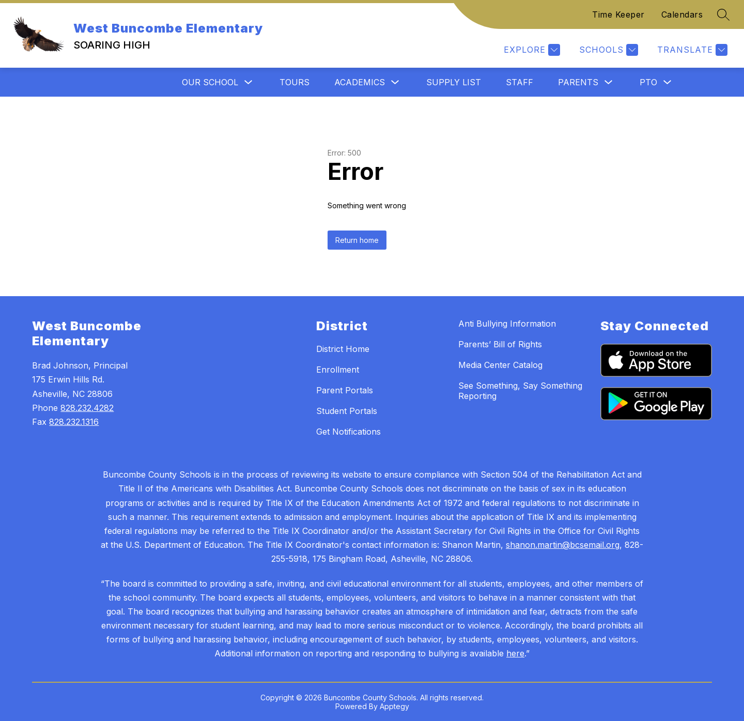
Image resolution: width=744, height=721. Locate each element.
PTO (648, 82)
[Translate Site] (691, 49)
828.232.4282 (87, 408)
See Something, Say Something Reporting (520, 390)
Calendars (682, 14)
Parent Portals (344, 390)
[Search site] (723, 14)
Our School (210, 82)
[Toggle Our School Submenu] (248, 82)
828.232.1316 (74, 422)
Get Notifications (348, 431)
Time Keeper (618, 14)
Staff (519, 82)
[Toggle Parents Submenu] (608, 82)
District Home (342, 349)
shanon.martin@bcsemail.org (562, 545)
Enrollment (337, 369)
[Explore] (530, 49)
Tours (294, 82)
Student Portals (346, 411)
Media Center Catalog (500, 365)
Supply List (453, 82)
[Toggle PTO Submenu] (667, 82)
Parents (578, 82)
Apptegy (394, 706)
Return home (357, 240)
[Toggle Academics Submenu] (395, 82)
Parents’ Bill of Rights (500, 344)
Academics (359, 82)
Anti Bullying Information (507, 323)
